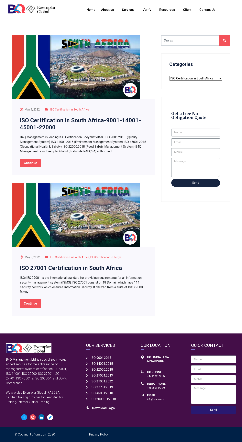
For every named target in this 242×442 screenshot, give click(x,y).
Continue (30, 163)
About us (107, 10)
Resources (167, 10)
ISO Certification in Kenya (105, 257)
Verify (147, 10)
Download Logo (103, 408)
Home (91, 10)
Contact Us (207, 10)
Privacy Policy (99, 434)
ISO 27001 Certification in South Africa (72, 267)
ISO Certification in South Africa (69, 109)
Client (187, 10)
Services (128, 10)
